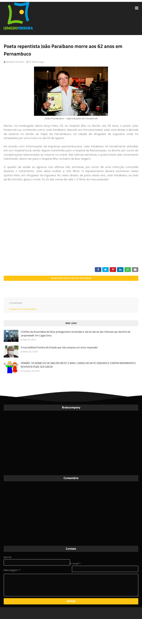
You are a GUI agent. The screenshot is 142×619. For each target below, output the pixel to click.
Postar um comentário (22, 309)
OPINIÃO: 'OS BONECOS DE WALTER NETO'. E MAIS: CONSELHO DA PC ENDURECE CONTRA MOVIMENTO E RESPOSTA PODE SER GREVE (78, 364)
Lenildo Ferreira (15, 62)
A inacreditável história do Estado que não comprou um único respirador (59, 347)
